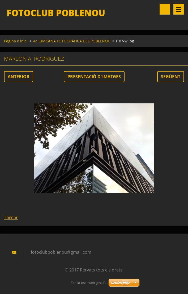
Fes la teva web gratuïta (89, 283)
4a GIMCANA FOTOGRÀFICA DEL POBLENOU (71, 40)
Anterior (18, 77)
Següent (170, 77)
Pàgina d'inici (16, 40)
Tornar (11, 217)
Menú (178, 9)
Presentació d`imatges (94, 77)
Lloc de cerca (165, 9)
